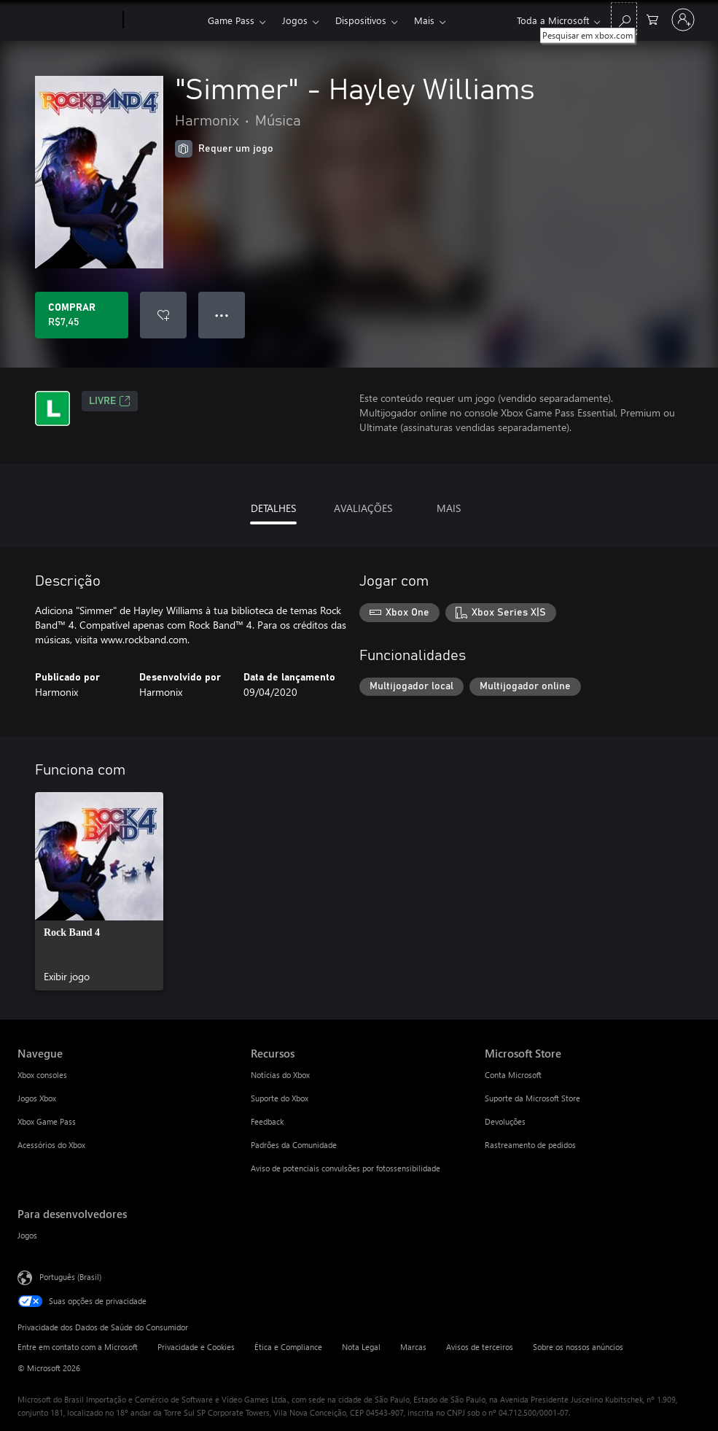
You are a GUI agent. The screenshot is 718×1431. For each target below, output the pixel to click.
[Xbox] (163, 20)
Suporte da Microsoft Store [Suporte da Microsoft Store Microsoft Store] (532, 1098)
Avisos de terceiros (479, 1347)
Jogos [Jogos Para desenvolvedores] (27, 1235)
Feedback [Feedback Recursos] (267, 1121)
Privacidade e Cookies (196, 1347)
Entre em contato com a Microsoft (77, 1347)
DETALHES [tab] (273, 508)
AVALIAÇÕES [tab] (363, 508)
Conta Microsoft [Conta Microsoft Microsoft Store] (513, 1074)
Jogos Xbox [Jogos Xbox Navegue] (36, 1098)
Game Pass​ (231, 20)
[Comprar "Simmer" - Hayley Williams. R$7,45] (81, 315)
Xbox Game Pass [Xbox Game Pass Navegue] (46, 1121)
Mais (424, 20)
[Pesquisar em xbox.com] (624, 18)
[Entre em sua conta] (683, 19)
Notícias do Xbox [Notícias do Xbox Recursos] (280, 1074)
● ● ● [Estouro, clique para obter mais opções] (222, 315)
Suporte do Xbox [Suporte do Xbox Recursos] (279, 1098)
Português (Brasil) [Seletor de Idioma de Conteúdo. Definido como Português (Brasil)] (70, 1276)
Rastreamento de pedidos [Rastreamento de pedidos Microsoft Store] (530, 1144)
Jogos (295, 20)
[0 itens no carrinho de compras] (652, 18)
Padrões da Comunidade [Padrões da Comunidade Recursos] (294, 1144)
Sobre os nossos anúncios (578, 1347)
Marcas (413, 1347)
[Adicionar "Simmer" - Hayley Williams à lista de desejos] (163, 315)
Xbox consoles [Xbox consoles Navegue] (42, 1074)
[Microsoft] (67, 20)
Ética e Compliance (288, 1347)
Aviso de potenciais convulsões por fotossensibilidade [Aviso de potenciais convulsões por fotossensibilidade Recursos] (345, 1168)
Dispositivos (360, 20)
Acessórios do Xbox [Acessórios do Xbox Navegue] (51, 1144)
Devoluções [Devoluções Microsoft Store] (505, 1121)
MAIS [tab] (449, 508)
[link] (99, 891)
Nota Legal (361, 1347)
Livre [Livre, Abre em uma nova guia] (109, 401)
